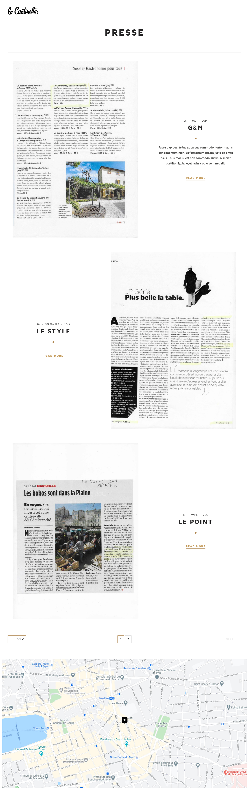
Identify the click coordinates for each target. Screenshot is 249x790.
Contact (230, 9)
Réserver (187, 9)
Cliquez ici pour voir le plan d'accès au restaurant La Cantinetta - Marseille (124, 723)
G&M (195, 127)
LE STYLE (53, 331)
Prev (20, 639)
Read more (196, 177)
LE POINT (196, 521)
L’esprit (146, 9)
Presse (209, 9)
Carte (166, 9)
